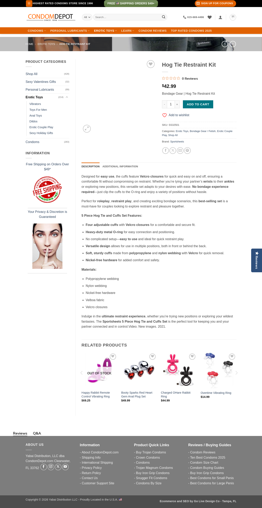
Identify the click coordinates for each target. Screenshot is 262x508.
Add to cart (198, 104)
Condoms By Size (148, 483)
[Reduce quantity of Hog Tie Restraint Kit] (164, 104)
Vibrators (35, 104)
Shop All (32, 74)
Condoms (37, 31)
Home (29, 44)
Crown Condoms (148, 457)
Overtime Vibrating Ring (216, 392)
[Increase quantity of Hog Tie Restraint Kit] (177, 104)
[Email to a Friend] (180, 150)
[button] (29, 3)
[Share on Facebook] (165, 150)
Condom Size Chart (204, 462)
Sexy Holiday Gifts (41, 133)
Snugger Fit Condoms (151, 478)
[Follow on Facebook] (43, 467)
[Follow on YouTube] (65, 467)
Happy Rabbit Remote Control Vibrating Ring (96, 394)
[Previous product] (233, 44)
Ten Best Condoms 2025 (207, 457)
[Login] (220, 17)
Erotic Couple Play (41, 127)
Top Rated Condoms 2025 (191, 30)
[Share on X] (172, 150)
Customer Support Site (98, 483)
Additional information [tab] (120, 166)
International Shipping (97, 462)
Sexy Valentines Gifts (41, 81)
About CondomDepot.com (100, 452)
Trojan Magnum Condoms (154, 467)
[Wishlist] (210, 17)
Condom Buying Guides (207, 467)
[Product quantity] (171, 104)
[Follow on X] (58, 467)
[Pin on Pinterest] (187, 150)
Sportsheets (177, 141)
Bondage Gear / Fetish (203, 131)
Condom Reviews (153, 30)
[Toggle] (66, 97)
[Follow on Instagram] (51, 467)
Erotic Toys (105, 31)
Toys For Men (38, 109)
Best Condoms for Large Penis (212, 483)
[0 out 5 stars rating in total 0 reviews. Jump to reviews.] (180, 78)
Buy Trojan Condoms (151, 452)
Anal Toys (36, 115)
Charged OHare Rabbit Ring (176, 394)
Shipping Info (91, 457)
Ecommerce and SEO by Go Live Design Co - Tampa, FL (198, 501)
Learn (127, 31)
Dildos (34, 121)
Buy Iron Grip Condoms (152, 473)
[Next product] (225, 44)
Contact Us (90, 478)
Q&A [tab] (37, 433)
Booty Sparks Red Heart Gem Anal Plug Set (136, 394)
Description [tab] (91, 166)
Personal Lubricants (70, 31)
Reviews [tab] (20, 433)
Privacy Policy (92, 467)
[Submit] (163, 17)
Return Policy (91, 473)
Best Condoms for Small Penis (212, 478)
